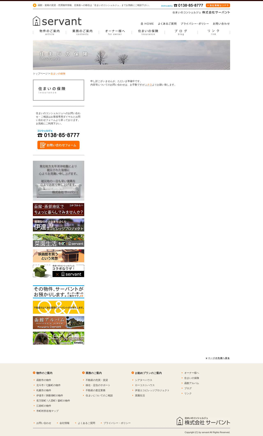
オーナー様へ (191, 372)
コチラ (148, 84)
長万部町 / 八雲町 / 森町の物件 (53, 400)
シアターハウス (143, 380)
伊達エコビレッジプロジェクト (152, 390)
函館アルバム (191, 383)
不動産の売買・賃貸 (97, 380)
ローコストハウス (145, 385)
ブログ (188, 388)
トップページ (40, 73)
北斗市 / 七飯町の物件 (48, 385)
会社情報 (64, 423)
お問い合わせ (43, 423)
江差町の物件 (43, 405)
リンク (188, 393)
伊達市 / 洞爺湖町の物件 (49, 395)
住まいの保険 (191, 378)
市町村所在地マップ (47, 410)
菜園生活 (140, 395)
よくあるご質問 (86, 423)
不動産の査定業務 (95, 390)
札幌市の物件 (43, 390)
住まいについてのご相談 (99, 395)
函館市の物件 (43, 380)
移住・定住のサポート (98, 385)
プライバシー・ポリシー (117, 423)
